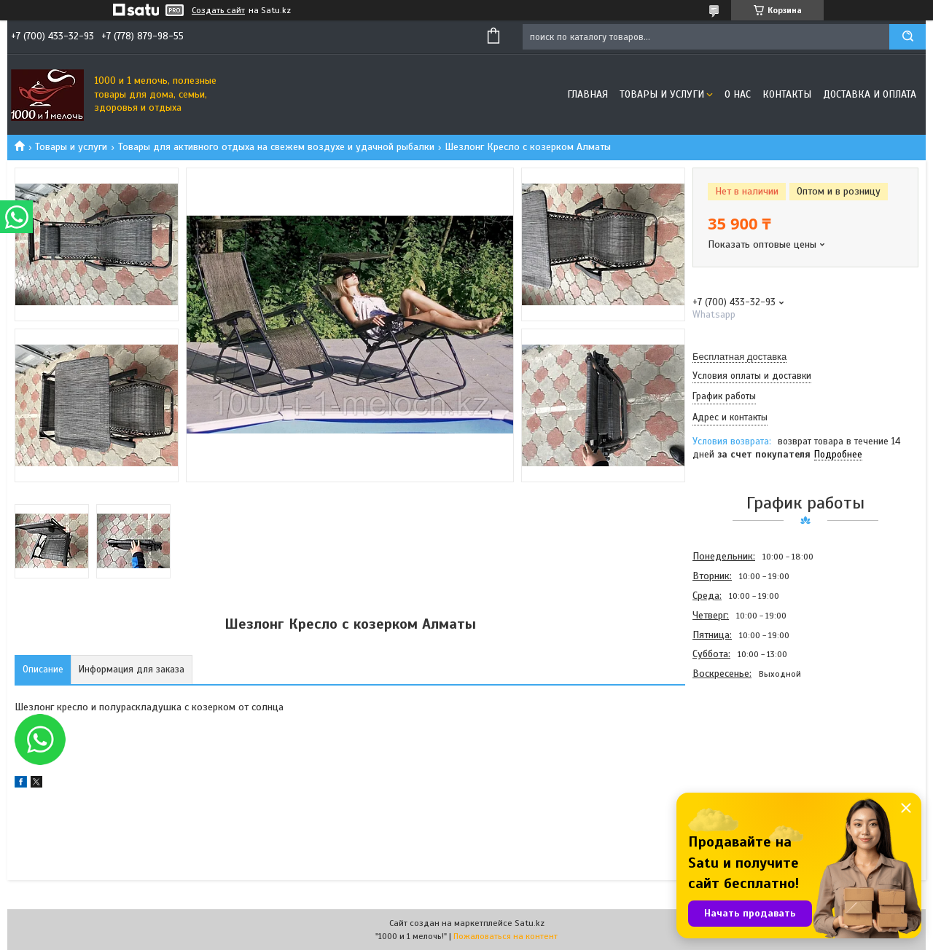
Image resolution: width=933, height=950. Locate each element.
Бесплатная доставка (739, 356)
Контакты (786, 94)
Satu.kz (529, 923)
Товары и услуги (662, 94)
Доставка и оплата (869, 94)
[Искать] (907, 37)
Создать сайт (218, 10)
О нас (738, 94)
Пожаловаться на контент (505, 936)
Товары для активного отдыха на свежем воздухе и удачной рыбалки (276, 147)
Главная (587, 94)
